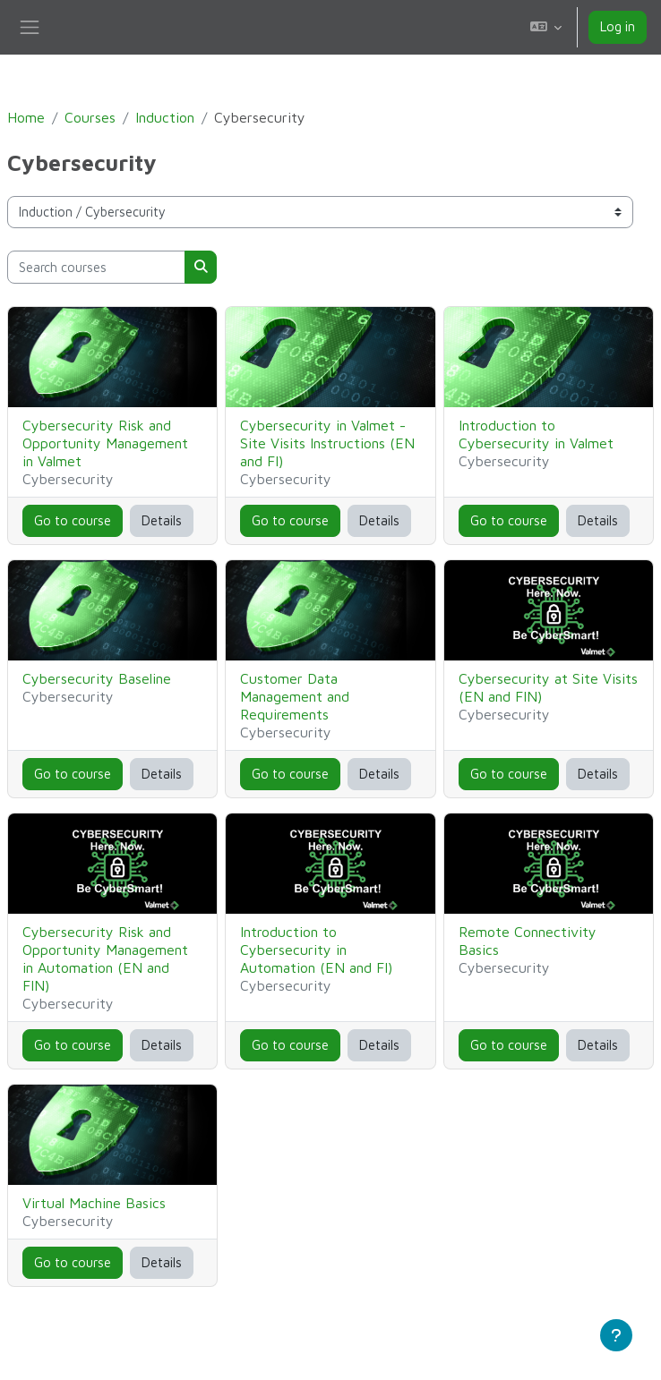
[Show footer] (616, 1335)
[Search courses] (96, 267)
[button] (546, 27)
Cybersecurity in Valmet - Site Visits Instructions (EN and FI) (327, 443)
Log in (617, 26)
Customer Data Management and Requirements (294, 696)
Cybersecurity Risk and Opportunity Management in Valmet (105, 443)
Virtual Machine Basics (94, 1203)
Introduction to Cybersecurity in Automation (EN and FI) (316, 949)
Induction (164, 117)
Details (162, 520)
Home (26, 117)
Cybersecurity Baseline (96, 678)
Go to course (72, 520)
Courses (90, 117)
